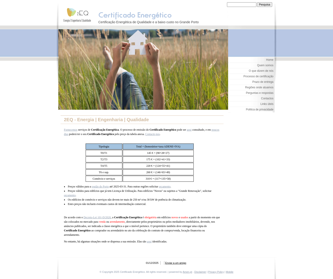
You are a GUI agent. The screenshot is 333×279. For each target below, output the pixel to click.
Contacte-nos (152, 134)
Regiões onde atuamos (259, 87)
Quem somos (265, 65)
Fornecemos (71, 129)
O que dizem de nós (261, 70)
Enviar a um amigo (175, 263)
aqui (189, 129)
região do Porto (100, 186)
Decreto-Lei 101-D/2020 (97, 217)
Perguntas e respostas (259, 93)
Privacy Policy (216, 271)
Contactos (267, 98)
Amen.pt (187, 271)
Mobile (229, 271)
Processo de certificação (258, 76)
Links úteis (267, 104)
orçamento (165, 186)
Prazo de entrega (262, 81)
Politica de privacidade (259, 109)
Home (269, 59)
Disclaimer (200, 271)
